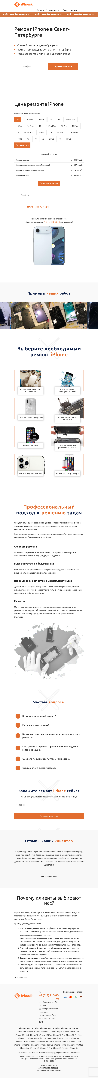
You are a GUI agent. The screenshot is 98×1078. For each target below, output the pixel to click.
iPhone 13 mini (63, 1038)
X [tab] (43, 139)
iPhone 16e (24, 1048)
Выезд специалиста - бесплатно (30, 391)
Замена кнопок (30, 445)
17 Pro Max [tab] (29, 119)
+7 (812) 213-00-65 (47, 10)
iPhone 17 (34, 1048)
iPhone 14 (75, 1038)
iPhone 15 (50, 1042)
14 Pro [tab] (41, 132)
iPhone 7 (22, 1028)
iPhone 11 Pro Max (71, 1032)
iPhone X (64, 1028)
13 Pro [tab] (19, 139)
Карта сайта (75, 1053)
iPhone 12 (34, 1035)
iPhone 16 (35, 1045)
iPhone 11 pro (56, 1032)
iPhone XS (22, 1032)
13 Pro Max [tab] (73, 132)
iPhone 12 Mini (45, 1035)
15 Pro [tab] (64, 126)
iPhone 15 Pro (75, 1042)
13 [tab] (28, 139)
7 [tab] (77, 139)
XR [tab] (36, 139)
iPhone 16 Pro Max (75, 1045)
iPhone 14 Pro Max (37, 1042)
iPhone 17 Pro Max (61, 1048)
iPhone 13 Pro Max (48, 1038)
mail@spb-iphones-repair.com (49, 1010)
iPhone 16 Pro (60, 1045)
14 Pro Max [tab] (28, 132)
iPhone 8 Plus (54, 1028)
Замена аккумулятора (67, 473)
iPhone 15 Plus (61, 1042)
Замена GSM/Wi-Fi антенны (67, 419)
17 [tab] (51, 119)
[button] (49, 716)
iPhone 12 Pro (59, 1035)
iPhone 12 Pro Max (73, 1035)
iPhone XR (73, 1028)
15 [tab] (18, 132)
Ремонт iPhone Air (49, 154)
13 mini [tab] (60, 132)
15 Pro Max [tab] (51, 126)
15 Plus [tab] (75, 126)
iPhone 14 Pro (22, 1042)
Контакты (22, 1053)
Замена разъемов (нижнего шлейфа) (67, 447)
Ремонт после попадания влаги (67, 391)
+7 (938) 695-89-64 (67, 10)
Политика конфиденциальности (54, 1053)
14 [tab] (51, 132)
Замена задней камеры (31, 473)
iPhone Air (74, 1048)
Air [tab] (18, 119)
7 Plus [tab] (68, 139)
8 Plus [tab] (51, 139)
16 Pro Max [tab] (70, 119)
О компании (33, 1053)
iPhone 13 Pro (33, 1038)
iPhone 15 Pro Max (22, 1045)
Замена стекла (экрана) (30, 417)
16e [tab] (58, 119)
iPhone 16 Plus (47, 1045)
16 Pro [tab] (19, 126)
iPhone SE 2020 (22, 1035)
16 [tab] (40, 126)
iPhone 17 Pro (46, 1048)
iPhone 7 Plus (33, 1028)
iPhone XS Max (33, 1032)
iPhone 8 (43, 1028)
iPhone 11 (45, 1032)
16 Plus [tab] (30, 126)
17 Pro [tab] (41, 119)
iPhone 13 (22, 1038)
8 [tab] (60, 139)
